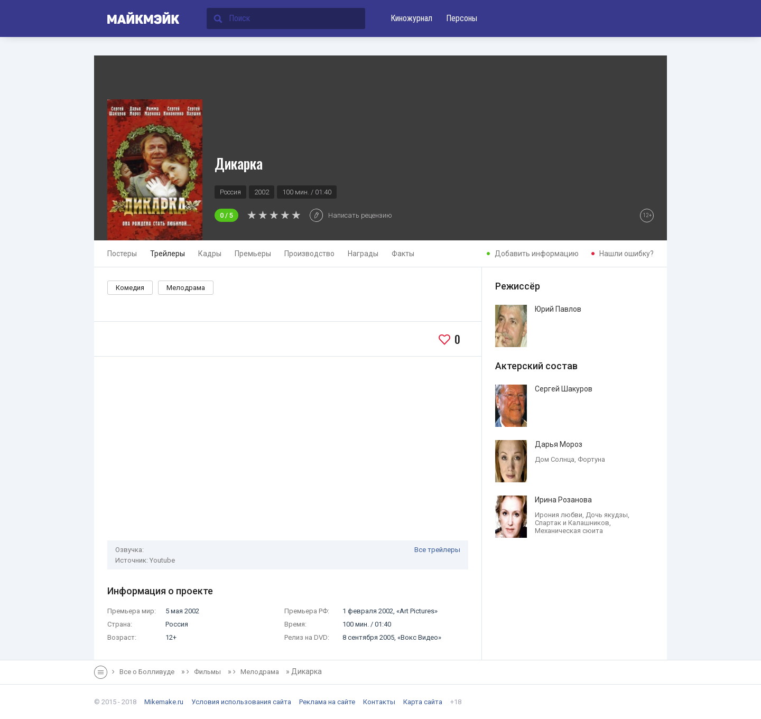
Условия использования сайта (241, 702)
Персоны (461, 18)
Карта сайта (422, 702)
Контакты (379, 702)
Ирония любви (558, 515)
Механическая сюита (569, 531)
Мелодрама (185, 288)
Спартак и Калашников (572, 523)
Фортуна (591, 459)
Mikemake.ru (163, 702)
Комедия (130, 288)
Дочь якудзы (607, 515)
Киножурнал (411, 18)
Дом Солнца (554, 459)
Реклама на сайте (327, 702)
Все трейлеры (437, 550)
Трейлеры (167, 253)
